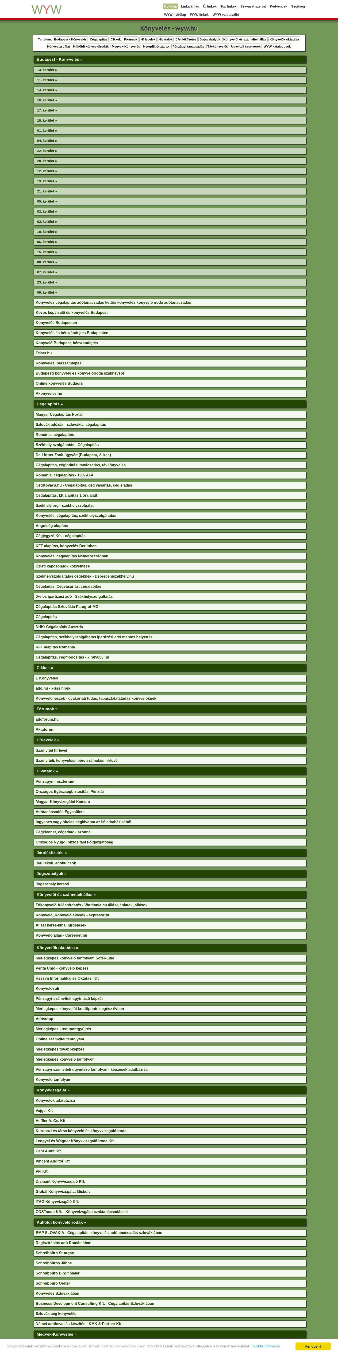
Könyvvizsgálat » (53, 1090)
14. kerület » (47, 90)
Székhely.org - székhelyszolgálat (65, 505)
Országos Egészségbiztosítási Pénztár (70, 792)
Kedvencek (278, 6)
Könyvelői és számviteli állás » (66, 894)
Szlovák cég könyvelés (56, 1314)
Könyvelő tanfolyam (53, 1080)
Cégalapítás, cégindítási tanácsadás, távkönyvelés (81, 465)
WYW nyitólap (175, 14)
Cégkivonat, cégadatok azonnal (64, 832)
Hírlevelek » (48, 740)
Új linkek (210, 6)
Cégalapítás (99, 39)
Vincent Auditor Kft (53, 1161)
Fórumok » (47, 709)
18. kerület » (47, 120)
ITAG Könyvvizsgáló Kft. (57, 1202)
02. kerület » (47, 222)
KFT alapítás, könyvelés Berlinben (66, 546)
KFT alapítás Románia (55, 647)
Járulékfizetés (186, 39)
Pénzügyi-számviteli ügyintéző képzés (70, 999)
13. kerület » (47, 70)
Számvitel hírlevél (51, 750)
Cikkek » (45, 667)
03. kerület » (47, 211)
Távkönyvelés (217, 46)
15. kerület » (47, 252)
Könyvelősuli (47, 989)
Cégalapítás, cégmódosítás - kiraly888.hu (72, 657)
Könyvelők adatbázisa (55, 1100)
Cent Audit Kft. (49, 1151)
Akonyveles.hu (49, 393)
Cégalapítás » (50, 404)
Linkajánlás (190, 6)
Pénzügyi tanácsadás (188, 46)
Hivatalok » (47, 771)
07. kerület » (47, 272)
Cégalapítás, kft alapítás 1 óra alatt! (67, 495)
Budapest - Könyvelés (70, 39)
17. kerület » (47, 110)
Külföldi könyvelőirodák (91, 46)
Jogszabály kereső (52, 884)
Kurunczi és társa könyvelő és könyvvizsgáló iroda (81, 1131)
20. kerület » (47, 161)
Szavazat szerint (253, 6)
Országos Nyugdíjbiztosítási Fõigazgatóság (74, 842)
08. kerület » (47, 262)
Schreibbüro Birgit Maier (58, 1273)
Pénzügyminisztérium (55, 781)
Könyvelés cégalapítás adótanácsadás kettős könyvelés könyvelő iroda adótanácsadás (113, 302)
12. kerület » (47, 171)
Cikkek (116, 39)
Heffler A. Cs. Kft (50, 1121)
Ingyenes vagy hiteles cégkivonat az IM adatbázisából (83, 822)
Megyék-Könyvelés (126, 46)
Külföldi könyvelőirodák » (61, 1222)
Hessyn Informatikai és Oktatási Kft (67, 978)
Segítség (298, 6)
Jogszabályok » (52, 873)
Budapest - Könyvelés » (59, 59)
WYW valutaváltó (226, 14)
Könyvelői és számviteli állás (244, 39)
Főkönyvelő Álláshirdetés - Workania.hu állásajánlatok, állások (91, 905)
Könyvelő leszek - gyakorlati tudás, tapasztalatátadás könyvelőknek (96, 698)
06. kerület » (47, 242)
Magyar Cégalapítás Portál (59, 414)
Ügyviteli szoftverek (246, 46)
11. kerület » (47, 80)
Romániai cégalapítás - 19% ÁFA (64, 475)
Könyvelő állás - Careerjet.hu (61, 935)
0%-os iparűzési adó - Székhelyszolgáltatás (74, 597)
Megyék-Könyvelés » (57, 1334)
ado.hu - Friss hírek (53, 688)
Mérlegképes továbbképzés (60, 1049)
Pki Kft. (42, 1171)
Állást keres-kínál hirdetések (61, 925)
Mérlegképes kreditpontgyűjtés (63, 1029)
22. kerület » (47, 151)
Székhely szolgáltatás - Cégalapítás (67, 445)
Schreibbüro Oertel (53, 1283)
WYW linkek (199, 14)
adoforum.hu (47, 719)
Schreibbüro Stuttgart (55, 1253)
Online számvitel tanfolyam (60, 1039)
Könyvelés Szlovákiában (57, 1293)
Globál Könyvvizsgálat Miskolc (63, 1192)
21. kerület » (47, 191)
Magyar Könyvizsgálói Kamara (63, 802)
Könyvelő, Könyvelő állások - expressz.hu (73, 915)
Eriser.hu (44, 353)
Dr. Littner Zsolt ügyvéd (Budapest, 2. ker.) (73, 455)
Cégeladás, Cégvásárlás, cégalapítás (68, 586)
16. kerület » (47, 100)
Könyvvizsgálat (58, 46)
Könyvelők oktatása (284, 39)
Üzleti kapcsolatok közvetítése (63, 566)
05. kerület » (47, 201)
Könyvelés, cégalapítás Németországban (72, 556)
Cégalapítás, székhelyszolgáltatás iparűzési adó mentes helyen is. (95, 637)
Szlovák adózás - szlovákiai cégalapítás (71, 425)
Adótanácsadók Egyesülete (60, 812)
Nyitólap (170, 6)
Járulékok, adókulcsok (56, 863)
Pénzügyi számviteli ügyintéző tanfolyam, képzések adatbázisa (92, 1069)
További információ (266, 1346)
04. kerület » (47, 141)
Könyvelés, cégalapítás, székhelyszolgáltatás (76, 516)
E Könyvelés (47, 678)
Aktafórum (45, 729)
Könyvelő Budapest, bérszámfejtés (67, 343)
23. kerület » (47, 282)
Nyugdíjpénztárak (156, 46)
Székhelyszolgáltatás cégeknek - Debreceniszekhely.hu (85, 576)
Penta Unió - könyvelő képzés (62, 968)
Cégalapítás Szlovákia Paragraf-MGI (68, 607)
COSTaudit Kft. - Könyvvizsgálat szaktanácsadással (82, 1212)
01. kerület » (47, 130)
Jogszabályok (210, 39)
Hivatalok (166, 39)
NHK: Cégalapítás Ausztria (59, 627)
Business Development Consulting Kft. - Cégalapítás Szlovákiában (95, 1304)
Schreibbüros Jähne (54, 1263)
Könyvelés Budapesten (56, 323)
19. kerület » (47, 181)
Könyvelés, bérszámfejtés (59, 363)
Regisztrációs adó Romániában (63, 1243)
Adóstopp (44, 1019)
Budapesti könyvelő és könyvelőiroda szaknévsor (80, 373)
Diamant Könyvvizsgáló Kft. (60, 1181)
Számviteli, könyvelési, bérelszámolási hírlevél (77, 761)
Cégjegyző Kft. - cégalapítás (61, 536)
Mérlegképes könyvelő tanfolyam (65, 1059)
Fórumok (130, 39)
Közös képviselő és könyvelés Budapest (72, 313)
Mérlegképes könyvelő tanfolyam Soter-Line (75, 958)
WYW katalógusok (277, 46)
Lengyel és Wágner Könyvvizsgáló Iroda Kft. (75, 1141)
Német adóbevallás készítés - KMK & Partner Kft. (79, 1324)
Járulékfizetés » (52, 852)
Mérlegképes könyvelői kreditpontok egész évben (80, 1009)
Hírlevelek (148, 39)
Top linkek (228, 6)
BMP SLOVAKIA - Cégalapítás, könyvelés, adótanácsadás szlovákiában (99, 1233)
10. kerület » (47, 232)
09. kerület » (47, 292)
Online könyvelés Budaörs (59, 383)
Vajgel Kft (44, 1111)
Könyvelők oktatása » (57, 947)
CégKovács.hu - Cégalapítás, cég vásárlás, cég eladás (84, 485)
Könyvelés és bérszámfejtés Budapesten (72, 333)
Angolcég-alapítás (52, 526)
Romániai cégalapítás (55, 435)
